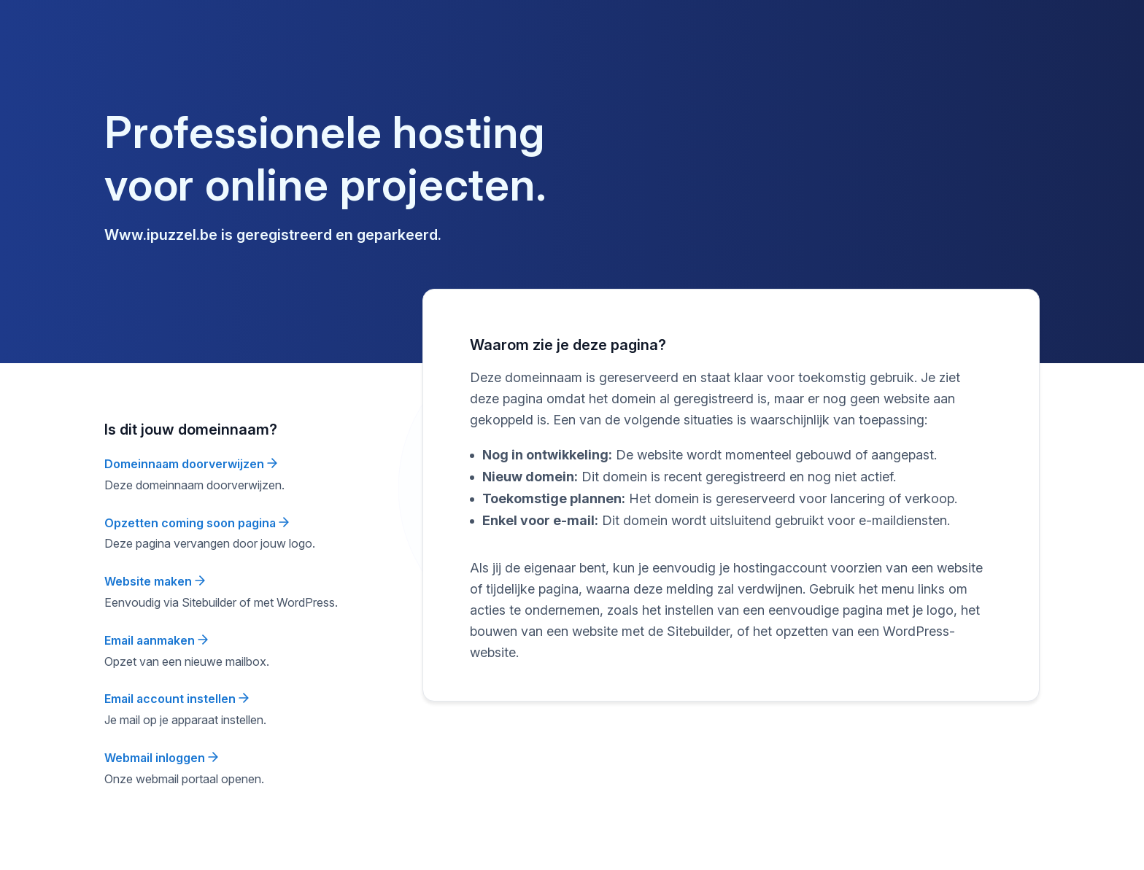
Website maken (154, 581)
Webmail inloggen (161, 757)
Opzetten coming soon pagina (196, 523)
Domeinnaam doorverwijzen (190, 464)
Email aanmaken (156, 640)
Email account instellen (176, 698)
